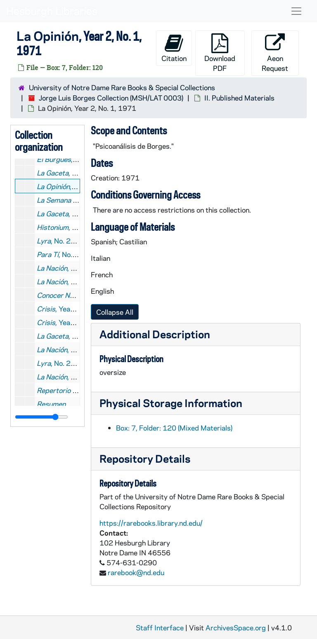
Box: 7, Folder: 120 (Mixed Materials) (174, 427)
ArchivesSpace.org (236, 627)
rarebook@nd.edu (136, 572)
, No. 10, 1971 (75, 172)
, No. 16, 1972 (75, 213)
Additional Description (154, 334)
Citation (174, 48)
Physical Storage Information (170, 403)
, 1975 (63, 376)
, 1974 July (70, 349)
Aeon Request (275, 53)
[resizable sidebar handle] (41, 417)
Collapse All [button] (114, 311)
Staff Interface (160, 627)
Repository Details (144, 458)
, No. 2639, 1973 (75, 254)
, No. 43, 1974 (75, 335)
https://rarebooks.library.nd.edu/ (151, 522)
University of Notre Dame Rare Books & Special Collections (122, 87)
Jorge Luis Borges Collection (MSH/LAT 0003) (111, 97)
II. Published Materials (239, 97)
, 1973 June (71, 267)
